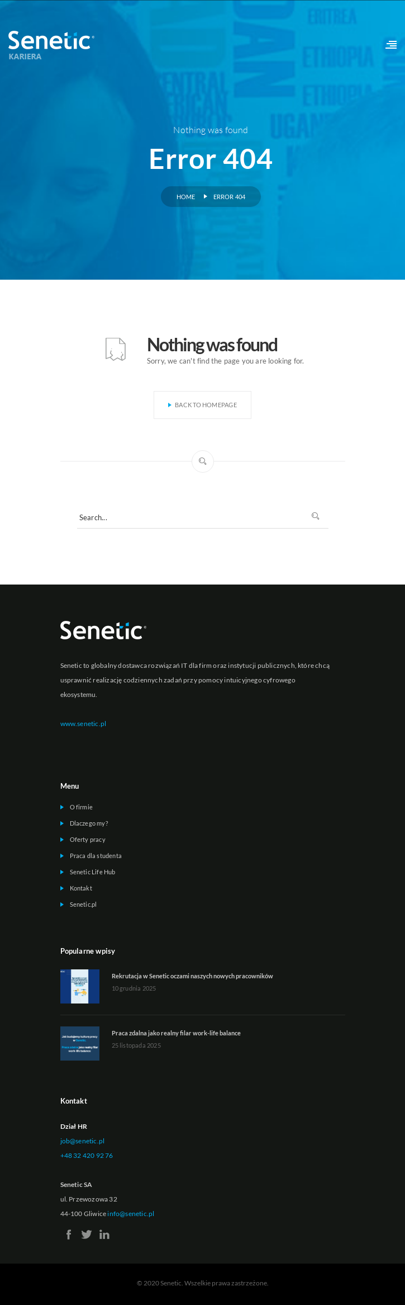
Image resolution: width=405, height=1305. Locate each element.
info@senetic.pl (130, 1213)
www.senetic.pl (83, 723)
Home (186, 197)
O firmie (81, 807)
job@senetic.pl (82, 1141)
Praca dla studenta (96, 855)
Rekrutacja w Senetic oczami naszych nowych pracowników (192, 975)
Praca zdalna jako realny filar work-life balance (176, 1033)
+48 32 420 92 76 (86, 1155)
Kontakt (81, 888)
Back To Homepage (202, 404)
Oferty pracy (88, 839)
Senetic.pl (83, 904)
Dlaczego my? (89, 823)
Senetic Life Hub (93, 872)
